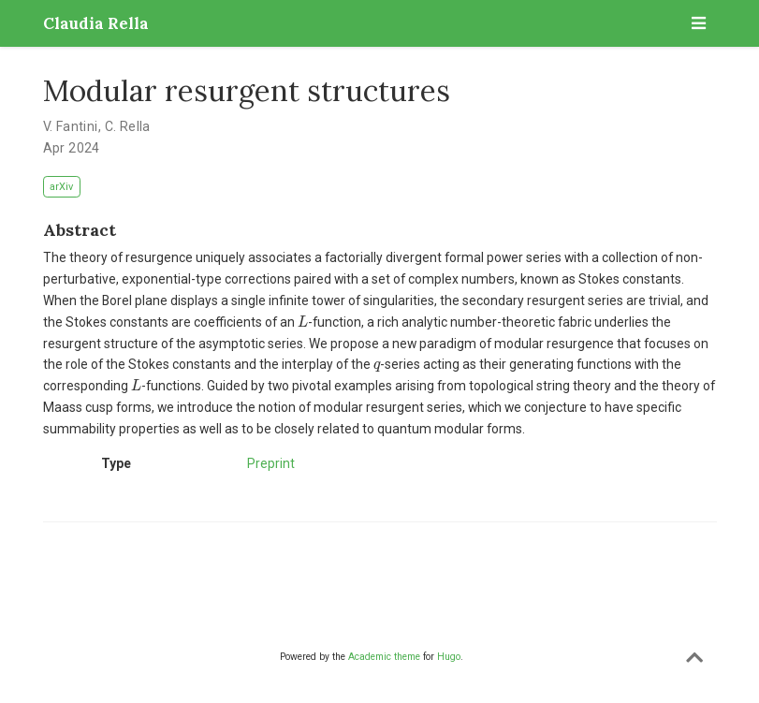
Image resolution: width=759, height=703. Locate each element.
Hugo (448, 657)
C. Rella (128, 126)
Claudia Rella (96, 23)
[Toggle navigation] (699, 23)
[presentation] (303, 322)
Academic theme (384, 657)
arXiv (61, 187)
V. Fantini (70, 126)
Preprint (271, 463)
